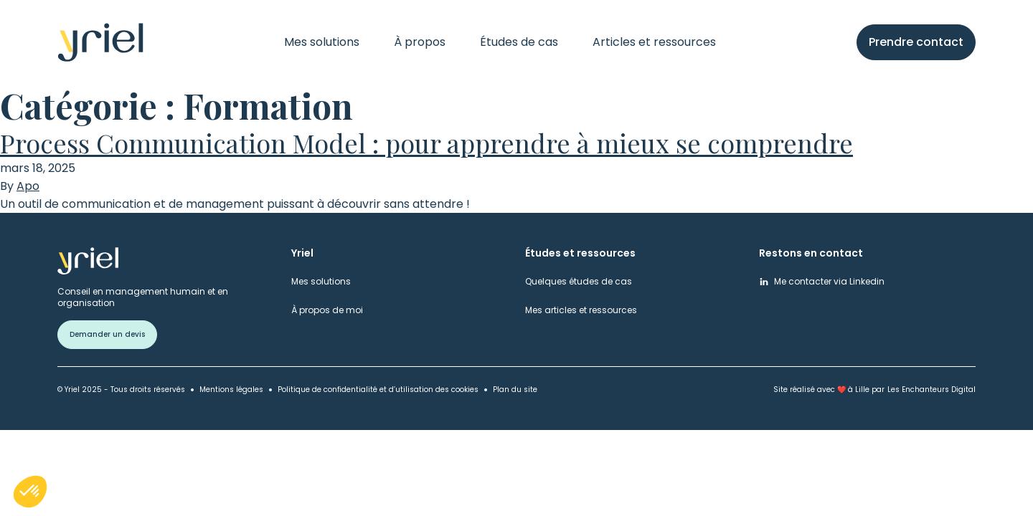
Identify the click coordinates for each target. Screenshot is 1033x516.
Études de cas (519, 42)
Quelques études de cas (578, 281)
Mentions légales (231, 389)
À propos (419, 42)
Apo (27, 186)
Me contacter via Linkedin (829, 281)
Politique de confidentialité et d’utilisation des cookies (378, 389)
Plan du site (515, 389)
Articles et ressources (654, 42)
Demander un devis (107, 334)
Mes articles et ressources (581, 310)
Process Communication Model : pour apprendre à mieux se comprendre (426, 142)
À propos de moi (327, 310)
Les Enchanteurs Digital (931, 389)
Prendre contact (916, 42)
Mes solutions (321, 42)
